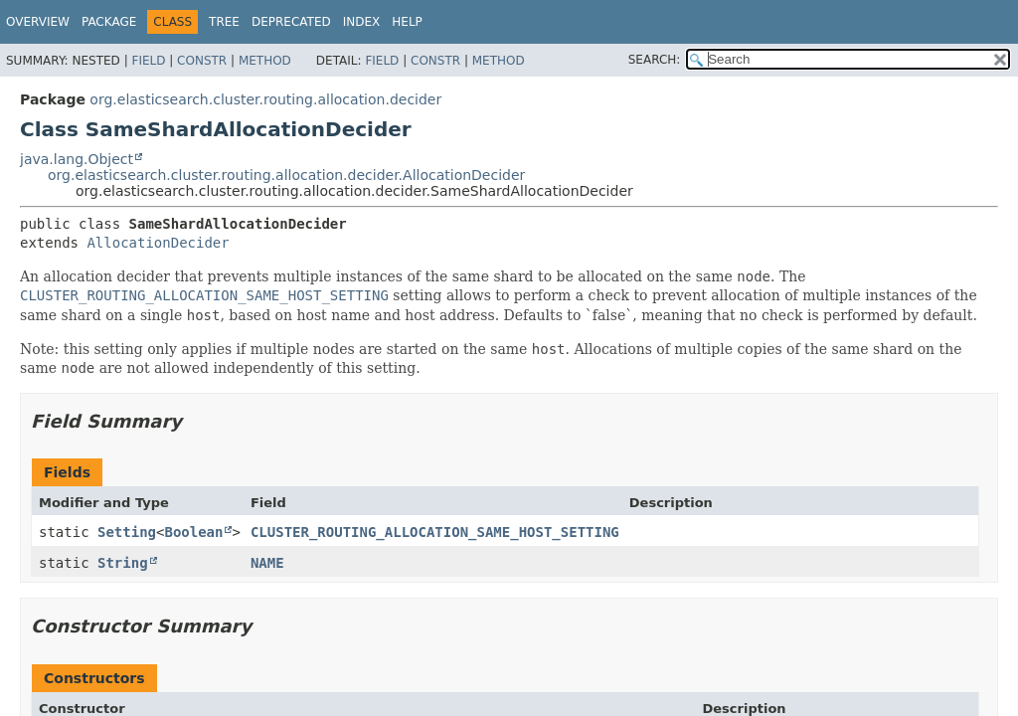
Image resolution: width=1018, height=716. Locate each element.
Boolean (193, 532)
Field (148, 61)
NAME (267, 563)
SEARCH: (654, 60)
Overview (38, 22)
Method (265, 61)
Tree (224, 22)
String (122, 563)
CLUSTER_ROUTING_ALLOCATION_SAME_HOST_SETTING (435, 532)
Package (109, 22)
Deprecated (291, 22)
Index (362, 22)
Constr (202, 61)
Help (407, 22)
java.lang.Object (76, 159)
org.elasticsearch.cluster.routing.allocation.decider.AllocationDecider (286, 175)
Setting (126, 532)
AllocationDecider (157, 243)
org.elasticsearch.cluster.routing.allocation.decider (265, 99)
